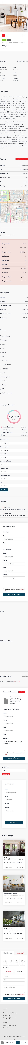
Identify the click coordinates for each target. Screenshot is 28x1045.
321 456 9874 (14, 702)
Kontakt (6, 1028)
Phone (5, 561)
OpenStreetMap (20, 222)
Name (4, 554)
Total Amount (4, 440)
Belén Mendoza (9, 868)
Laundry (4, 353)
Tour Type (6, 532)
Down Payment (4, 447)
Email (4, 568)
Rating (7, 804)
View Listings (21, 692)
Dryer (3, 345)
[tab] (4, 36)
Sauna (3, 373)
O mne (5, 1023)
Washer (4, 385)
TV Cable (4, 381)
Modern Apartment (9, 929)
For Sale (9, 40)
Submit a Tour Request (14, 595)
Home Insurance (5, 476)
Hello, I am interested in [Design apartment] (14, 746)
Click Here (17, 682)
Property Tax (4, 469)
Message (5, 575)
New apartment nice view (11, 894)
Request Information (14, 759)
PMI (1, 483)
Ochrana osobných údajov (10, 1025)
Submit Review (14, 823)
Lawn (3, 357)
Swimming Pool (6, 377)
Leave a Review (6, 775)
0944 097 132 (8, 1016)
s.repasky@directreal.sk (10, 1018)
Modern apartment (9, 858)
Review (7, 808)
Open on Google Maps (21, 159)
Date (4, 536)
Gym (3, 349)
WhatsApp (12, 704)
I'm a (4, 735)
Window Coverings (7, 394)
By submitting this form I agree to (13, 590)
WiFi (3, 389)
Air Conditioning (6, 337)
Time (4, 543)
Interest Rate (4, 454)
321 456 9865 (15, 699)
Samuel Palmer (9, 903)
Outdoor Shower (6, 365)
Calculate (4, 490)
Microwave (5, 361)
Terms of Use (21, 995)
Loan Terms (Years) (5, 462)
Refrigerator (5, 369)
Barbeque (4, 341)
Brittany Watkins (9, 939)
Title (6, 797)
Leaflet (15, 222)
